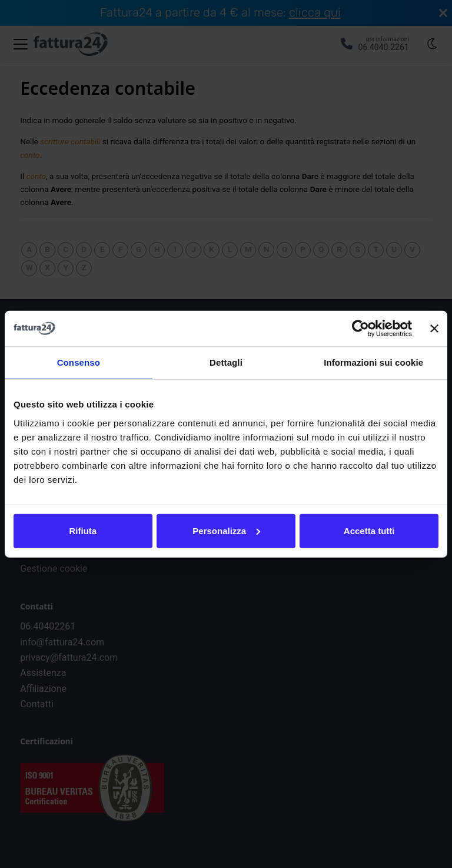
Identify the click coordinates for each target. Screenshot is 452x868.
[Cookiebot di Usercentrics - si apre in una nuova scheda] (360, 328)
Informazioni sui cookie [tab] (373, 362)
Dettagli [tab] (226, 362)
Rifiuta (83, 530)
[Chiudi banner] (434, 328)
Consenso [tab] (78, 362)
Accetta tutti (369, 530)
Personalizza (226, 530)
